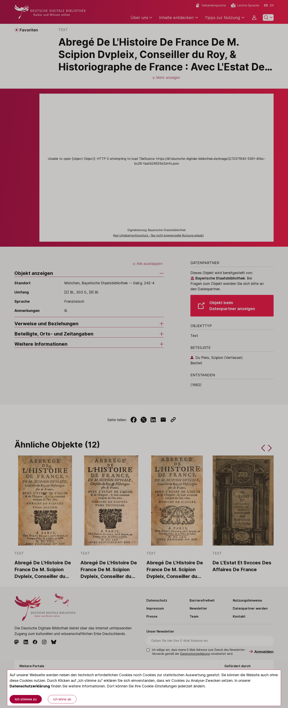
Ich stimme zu (26, 699)
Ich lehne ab (62, 699)
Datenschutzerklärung (30, 686)
